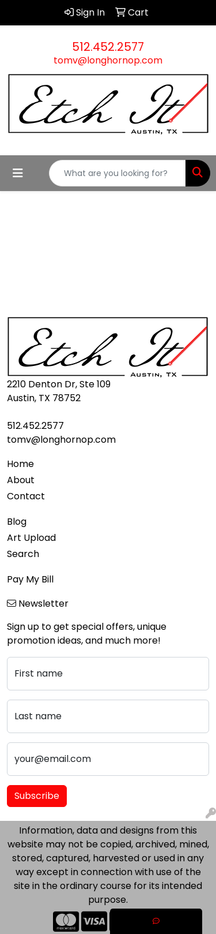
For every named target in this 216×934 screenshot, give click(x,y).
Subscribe (36, 795)
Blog (16, 521)
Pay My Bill (30, 579)
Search (23, 554)
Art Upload (31, 537)
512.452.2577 (108, 47)
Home (20, 463)
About (21, 480)
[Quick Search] (117, 173)
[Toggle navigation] (18, 173)
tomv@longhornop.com (108, 60)
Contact (26, 496)
